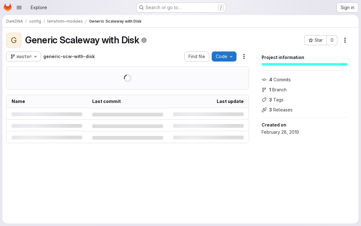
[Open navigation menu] (19, 8)
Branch (274, 89)
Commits (276, 79)
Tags (273, 99)
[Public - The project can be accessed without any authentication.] (143, 40)
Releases (277, 109)
